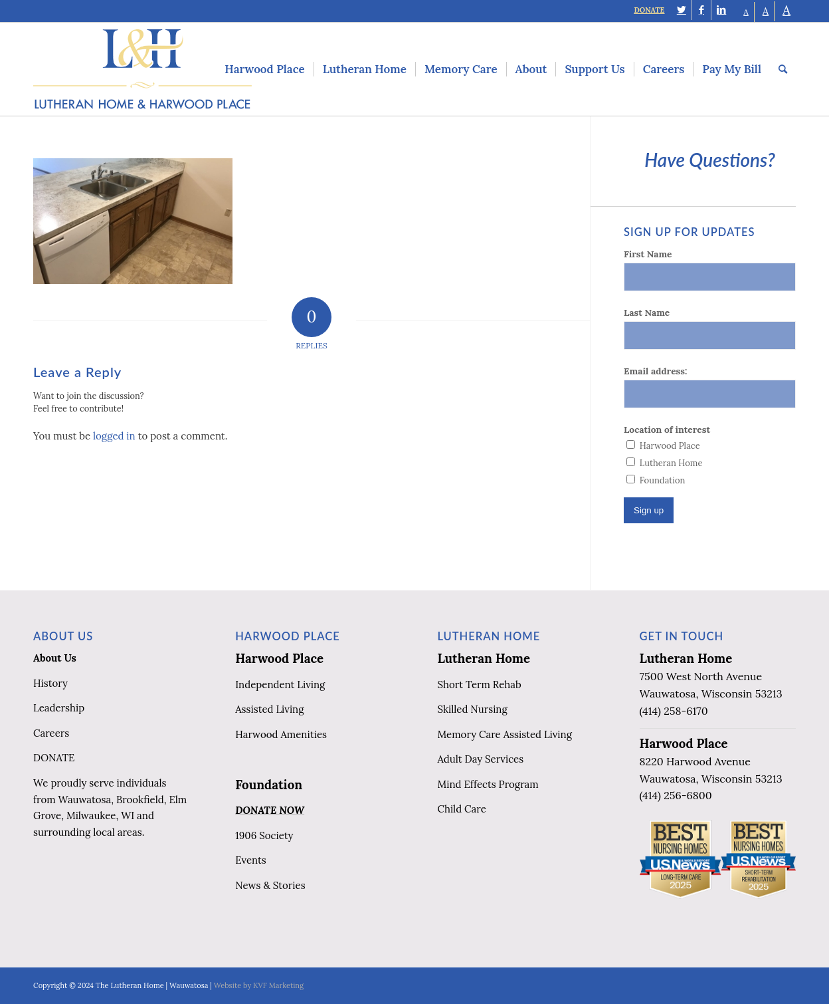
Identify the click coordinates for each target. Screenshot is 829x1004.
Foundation (268, 785)
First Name (648, 254)
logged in (114, 436)
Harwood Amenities (281, 734)
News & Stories (270, 885)
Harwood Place (279, 658)
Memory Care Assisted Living (504, 734)
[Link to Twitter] (681, 10)
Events (250, 860)
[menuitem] (264, 69)
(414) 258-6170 (674, 710)
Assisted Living (269, 709)
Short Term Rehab (479, 684)
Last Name (647, 312)
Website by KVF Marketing (259, 985)
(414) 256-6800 (676, 795)
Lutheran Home (483, 658)
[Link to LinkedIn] (721, 10)
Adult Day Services (480, 759)
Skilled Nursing (472, 709)
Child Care (461, 809)
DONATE (649, 10)
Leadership (58, 707)
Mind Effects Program (487, 784)
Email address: (655, 371)
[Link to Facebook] (701, 10)
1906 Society (264, 835)
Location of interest (667, 430)
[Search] (783, 69)
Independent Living (280, 684)
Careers (51, 733)
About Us (54, 658)
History (50, 683)
